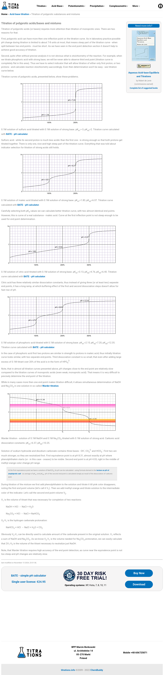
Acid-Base (58, 6)
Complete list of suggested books (144, 88)
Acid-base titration (19, 14)
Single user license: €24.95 (28, 581)
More (136, 6)
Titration (42, 6)
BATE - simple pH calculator (28, 575)
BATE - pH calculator (17, 134)
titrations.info (68, 670)
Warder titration (50, 385)
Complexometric (118, 6)
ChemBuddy (96, 670)
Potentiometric (76, 6)
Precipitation (97, 6)
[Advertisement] (144, 143)
